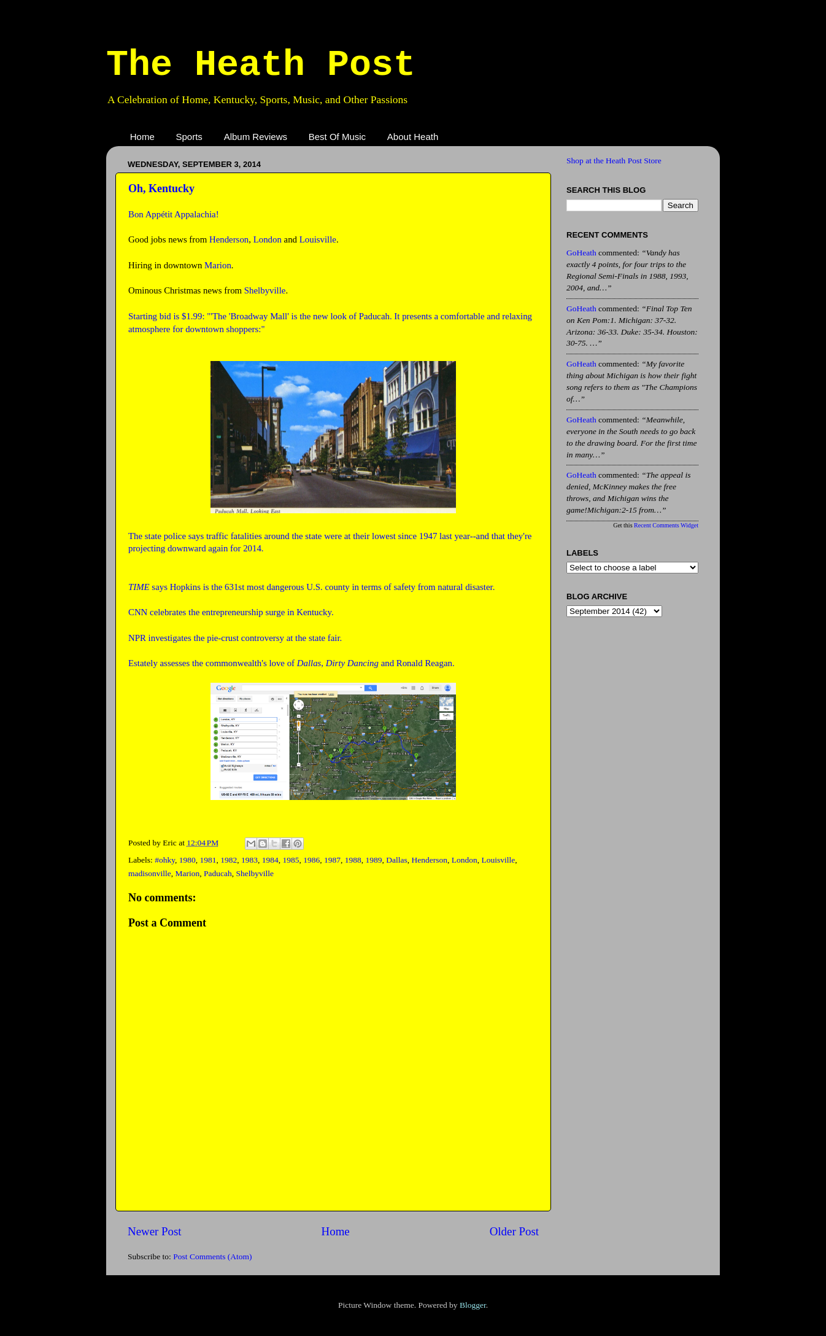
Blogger (473, 1305)
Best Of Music (337, 136)
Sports (189, 136)
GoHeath (581, 252)
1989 (374, 859)
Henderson (229, 239)
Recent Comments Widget (666, 525)
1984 (270, 859)
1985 (291, 859)
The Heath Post (260, 65)
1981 (208, 859)
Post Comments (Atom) (212, 1256)
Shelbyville (265, 290)
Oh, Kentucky (161, 188)
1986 (311, 859)
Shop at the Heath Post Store (614, 160)
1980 (187, 859)
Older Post (514, 1231)
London (267, 239)
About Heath (412, 136)
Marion (217, 265)
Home (142, 136)
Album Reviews (255, 136)
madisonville (149, 873)
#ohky (165, 859)
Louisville (317, 239)
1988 (353, 859)
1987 (332, 859)
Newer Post (155, 1231)
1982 (228, 859)
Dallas (396, 859)
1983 (249, 859)
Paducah (218, 873)
